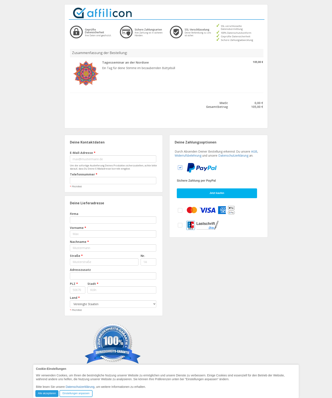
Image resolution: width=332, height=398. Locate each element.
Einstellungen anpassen (75, 393)
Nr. (143, 256)
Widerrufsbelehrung (188, 155)
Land (75, 298)
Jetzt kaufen (217, 193)
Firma (74, 214)
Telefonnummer (83, 174)
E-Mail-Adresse (82, 153)
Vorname (78, 228)
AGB (254, 151)
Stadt (92, 284)
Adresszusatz (80, 270)
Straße (76, 256)
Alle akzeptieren (47, 393)
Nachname (79, 242)
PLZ (74, 284)
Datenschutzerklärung (233, 155)
